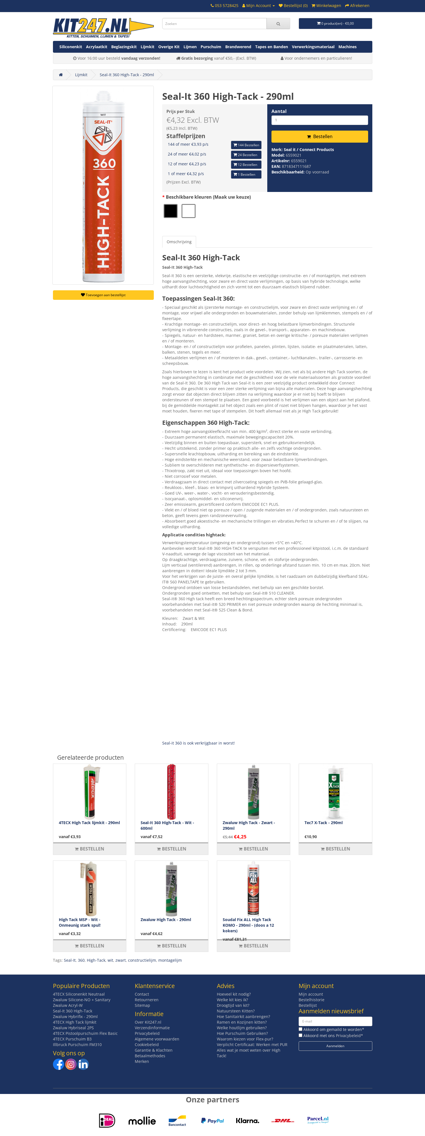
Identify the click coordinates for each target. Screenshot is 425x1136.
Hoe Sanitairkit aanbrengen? (243, 1016)
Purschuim (211, 46)
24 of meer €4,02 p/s (187, 154)
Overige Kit (169, 46)
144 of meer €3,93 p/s (188, 144)
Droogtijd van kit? (233, 1005)
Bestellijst (308, 1005)
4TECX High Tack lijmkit (74, 1022)
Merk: (277, 149)
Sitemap (142, 1005)
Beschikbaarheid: (288, 172)
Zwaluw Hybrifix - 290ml (75, 1016)
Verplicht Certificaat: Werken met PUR (252, 1044)
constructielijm (142, 960)
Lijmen (190, 46)
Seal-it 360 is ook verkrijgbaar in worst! (198, 743)
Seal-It (70, 960)
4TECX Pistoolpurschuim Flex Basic (85, 1033)
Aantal (279, 111)
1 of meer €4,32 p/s (186, 173)
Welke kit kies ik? (232, 999)
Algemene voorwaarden (157, 1039)
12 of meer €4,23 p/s (187, 163)
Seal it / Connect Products (309, 149)
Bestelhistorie (311, 999)
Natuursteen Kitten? (236, 1011)
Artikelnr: (281, 160)
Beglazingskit (124, 46)
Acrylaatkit (96, 46)
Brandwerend (238, 46)
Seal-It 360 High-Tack (72, 1011)
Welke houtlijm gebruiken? (242, 1027)
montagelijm (170, 960)
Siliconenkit (70, 46)
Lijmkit (147, 46)
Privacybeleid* (349, 1035)
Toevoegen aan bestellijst (103, 295)
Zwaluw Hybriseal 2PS (73, 1027)
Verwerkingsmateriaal (313, 46)
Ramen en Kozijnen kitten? (242, 1022)
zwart (120, 960)
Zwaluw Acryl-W (68, 1005)
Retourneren (147, 999)
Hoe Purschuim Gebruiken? (242, 1033)
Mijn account (311, 994)
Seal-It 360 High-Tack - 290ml (127, 74)
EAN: (276, 166)
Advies (225, 986)
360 (81, 960)
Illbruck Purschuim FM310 (77, 1044)
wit (110, 960)
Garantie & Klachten (154, 1050)
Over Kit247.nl (148, 1022)
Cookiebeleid (147, 1044)
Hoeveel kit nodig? (234, 994)
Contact (142, 994)
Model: (278, 155)
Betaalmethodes (150, 1055)
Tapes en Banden (271, 46)
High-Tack (96, 960)
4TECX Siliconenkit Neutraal (79, 994)
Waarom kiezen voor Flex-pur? (245, 1039)
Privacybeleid (147, 1033)
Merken (142, 1061)
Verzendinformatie (152, 1027)
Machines (347, 46)
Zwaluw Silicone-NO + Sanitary (81, 999)
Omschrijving (179, 241)
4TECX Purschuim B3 (72, 1039)
